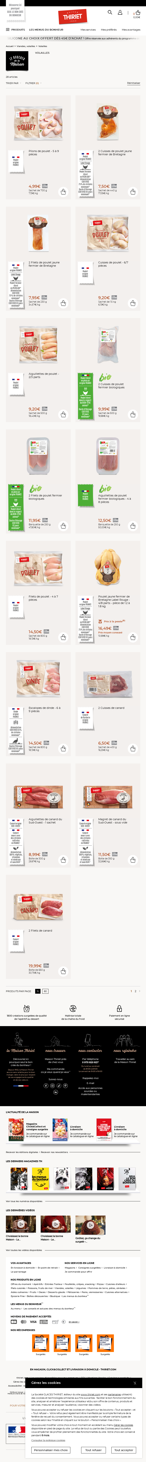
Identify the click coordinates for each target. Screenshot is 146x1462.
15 (38, 991)
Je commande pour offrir (78, 1271)
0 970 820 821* (90, 1062)
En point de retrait (48, 1267)
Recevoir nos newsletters (54, 1152)
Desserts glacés (56, 1292)
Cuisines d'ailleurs (115, 1284)
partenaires (114, 1394)
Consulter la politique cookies (48, 1440)
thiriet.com (23, 1377)
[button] (120, 13)
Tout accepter (123, 1450)
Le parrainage (18, 1271)
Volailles (42, 46)
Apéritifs (38, 1284)
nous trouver (56, 1051)
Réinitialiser (133, 83)
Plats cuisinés (18, 1288)
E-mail (90, 1083)
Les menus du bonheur (46, 29)
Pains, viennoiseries (92, 1292)
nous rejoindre (125, 1051)
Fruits (33, 1292)
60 (45, 991)
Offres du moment (21, 1284)
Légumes (81, 1288)
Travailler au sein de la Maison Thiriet (125, 1061)
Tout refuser (93, 1450)
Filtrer (32, 83)
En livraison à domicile (23, 1267)
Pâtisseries (73, 1292)
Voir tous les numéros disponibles (24, 1201)
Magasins (70, 1267)
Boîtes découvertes (37, 1296)
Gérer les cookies (123, 1425)
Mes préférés (109, 29)
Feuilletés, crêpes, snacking (80, 1284)
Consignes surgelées (89, 1267)
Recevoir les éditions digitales (22, 1152)
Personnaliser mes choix (51, 1450)
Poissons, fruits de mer (40, 1288)
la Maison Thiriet (21, 1051)
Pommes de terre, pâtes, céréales (106, 1288)
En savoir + (74, 1322)
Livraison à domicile (114, 1267)
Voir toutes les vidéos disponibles (24, 1250)
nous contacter (90, 1051)
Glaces (42, 1292)
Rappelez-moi (90, 1078)
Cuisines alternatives (116, 1292)
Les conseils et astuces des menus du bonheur (49, 1308)
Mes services (88, 29)
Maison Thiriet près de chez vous (55, 1061)
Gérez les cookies (22, 1381)
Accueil (9, 46)
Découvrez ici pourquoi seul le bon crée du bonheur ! (21, 1062)
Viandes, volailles (26, 46)
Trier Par (12, 83)
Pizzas (100, 1284)
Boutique (55, 1296)
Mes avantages (131, 29)
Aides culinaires (19, 1292)
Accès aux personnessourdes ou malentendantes (90, 1091)
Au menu (16, 1308)
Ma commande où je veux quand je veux (55, 1070)
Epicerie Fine (18, 1296)
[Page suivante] (139, 991)
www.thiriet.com (90, 1394)
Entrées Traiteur (54, 1284)
